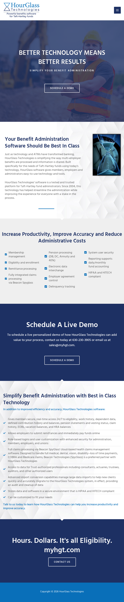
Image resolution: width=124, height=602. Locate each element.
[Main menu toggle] (117, 10)
